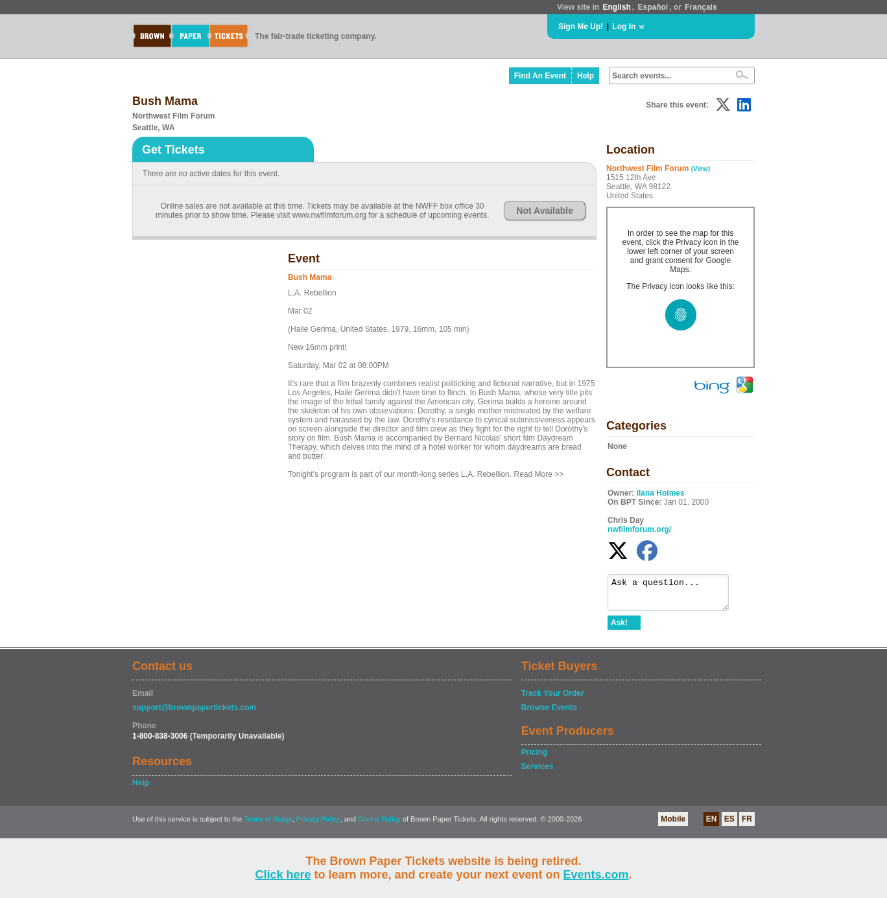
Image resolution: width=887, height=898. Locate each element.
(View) (700, 168)
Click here (283, 874)
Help (585, 75)
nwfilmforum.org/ (639, 529)
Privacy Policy (318, 825)
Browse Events (549, 713)
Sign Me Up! (580, 26)
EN (711, 824)
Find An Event (540, 75)
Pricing (534, 758)
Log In (623, 26)
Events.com (596, 874)
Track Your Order (552, 699)
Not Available (544, 210)
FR (747, 824)
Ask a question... (675, 595)
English (616, 7)
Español (653, 7)
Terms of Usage (268, 825)
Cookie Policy (379, 825)
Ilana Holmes (661, 493)
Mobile (673, 824)
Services (537, 772)
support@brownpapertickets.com (194, 713)
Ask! (619, 628)
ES (729, 824)
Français (700, 7)
